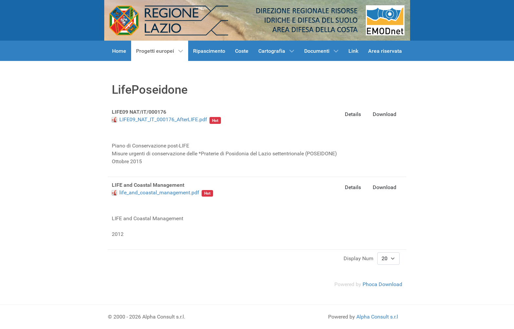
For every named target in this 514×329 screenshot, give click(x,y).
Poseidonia (132, 126)
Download (384, 114)
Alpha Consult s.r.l (377, 317)
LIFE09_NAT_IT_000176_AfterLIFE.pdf (163, 119)
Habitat (189, 126)
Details (353, 114)
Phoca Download (382, 284)
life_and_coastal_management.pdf (159, 192)
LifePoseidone (163, 126)
